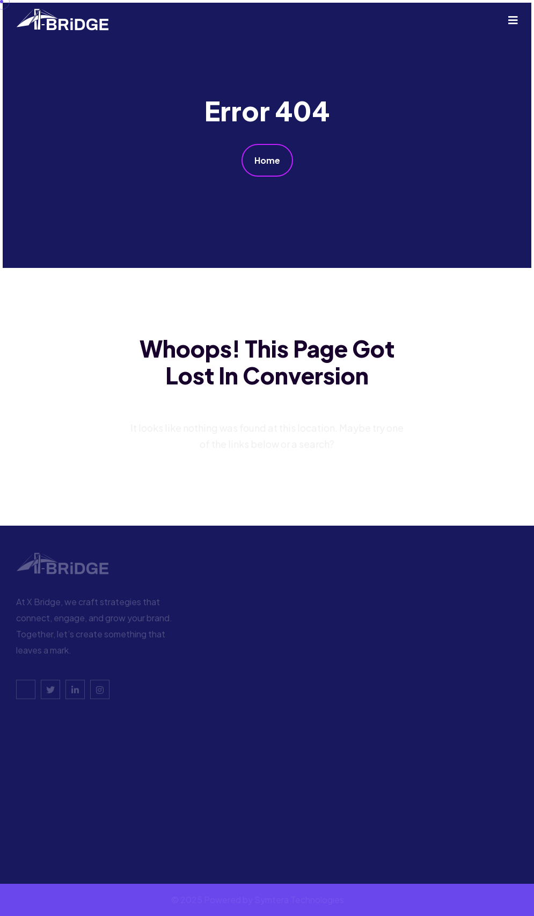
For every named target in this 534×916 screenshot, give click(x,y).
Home (267, 160)
